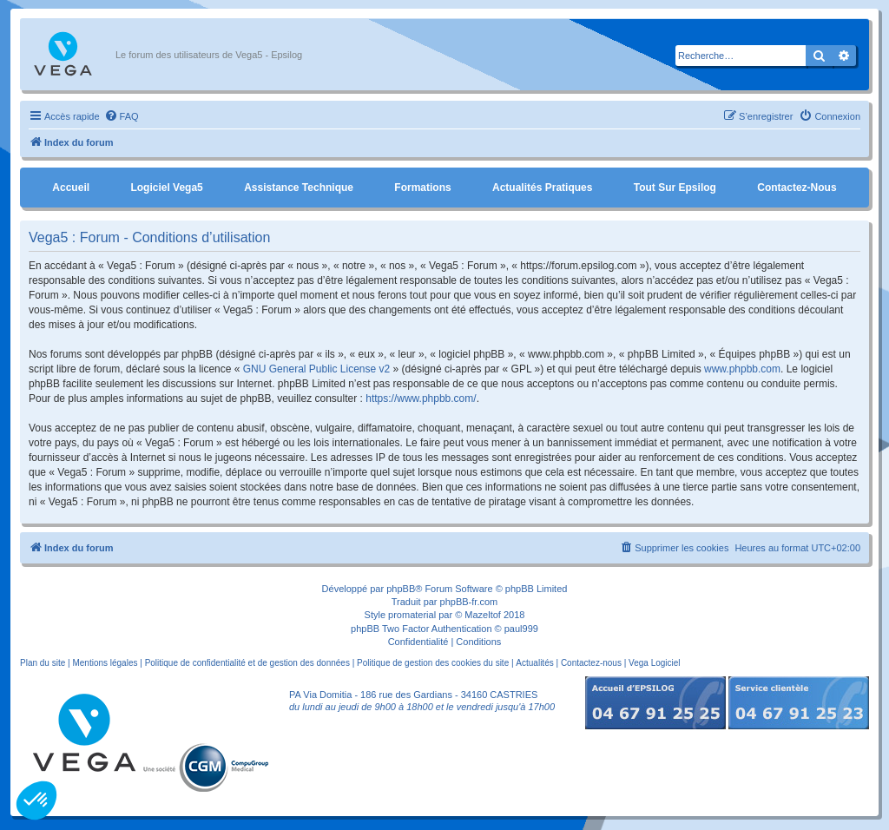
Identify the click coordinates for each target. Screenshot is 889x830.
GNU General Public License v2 (316, 369)
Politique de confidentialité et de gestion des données (247, 663)
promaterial (412, 614)
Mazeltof (482, 614)
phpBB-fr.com (469, 601)
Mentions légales (104, 663)
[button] (36, 800)
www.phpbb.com (742, 369)
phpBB (400, 588)
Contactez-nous (796, 187)
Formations (422, 187)
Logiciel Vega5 (166, 187)
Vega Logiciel (655, 663)
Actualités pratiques (542, 187)
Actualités (534, 663)
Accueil (70, 187)
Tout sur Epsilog (675, 187)
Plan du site (42, 663)
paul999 (521, 628)
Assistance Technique (298, 187)
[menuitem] (121, 116)
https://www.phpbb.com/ (420, 398)
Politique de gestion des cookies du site (433, 663)
